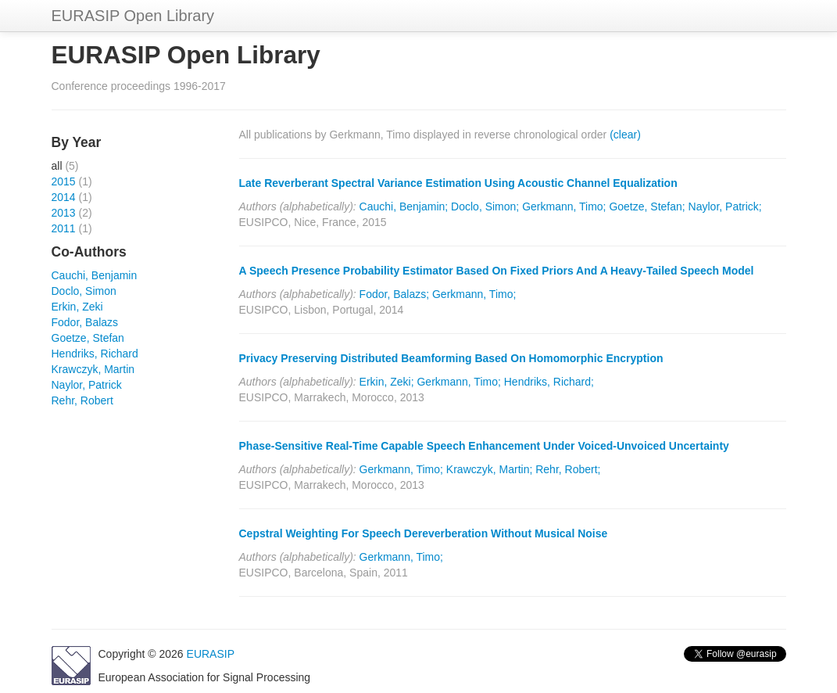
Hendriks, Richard (95, 353)
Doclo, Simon (84, 291)
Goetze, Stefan (88, 338)
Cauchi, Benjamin (95, 275)
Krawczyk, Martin (93, 369)
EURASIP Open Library (133, 15)
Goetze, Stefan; (647, 206)
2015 (64, 181)
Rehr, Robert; (567, 469)
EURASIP (210, 654)
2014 (64, 197)
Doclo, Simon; (485, 206)
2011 (64, 228)
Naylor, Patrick (87, 385)
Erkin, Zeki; (386, 381)
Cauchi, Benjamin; (404, 206)
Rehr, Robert (82, 400)
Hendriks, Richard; (549, 381)
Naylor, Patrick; (725, 206)
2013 (64, 212)
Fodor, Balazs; (394, 294)
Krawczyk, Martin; (489, 469)
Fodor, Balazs (85, 322)
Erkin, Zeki (77, 306)
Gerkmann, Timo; (564, 206)
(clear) (625, 134)
